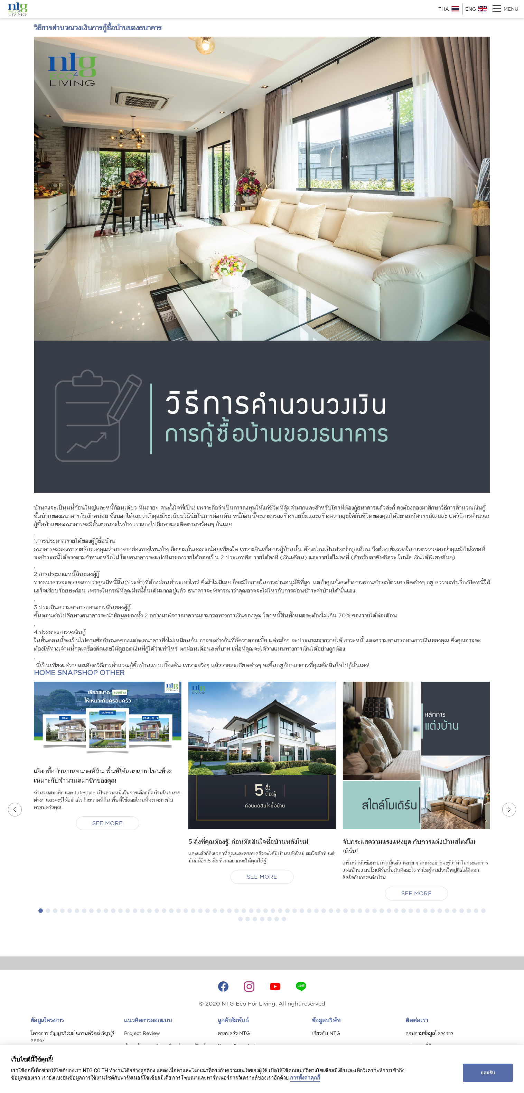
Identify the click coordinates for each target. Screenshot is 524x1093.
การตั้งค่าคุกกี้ (305, 1078)
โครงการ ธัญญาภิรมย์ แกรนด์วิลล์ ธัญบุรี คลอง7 (72, 1041)
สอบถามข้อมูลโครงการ (429, 1038)
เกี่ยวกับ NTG (326, 1038)
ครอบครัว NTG (234, 1038)
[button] (40, 915)
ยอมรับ (488, 1072)
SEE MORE (107, 823)
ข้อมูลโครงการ (47, 1025)
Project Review (142, 1038)
